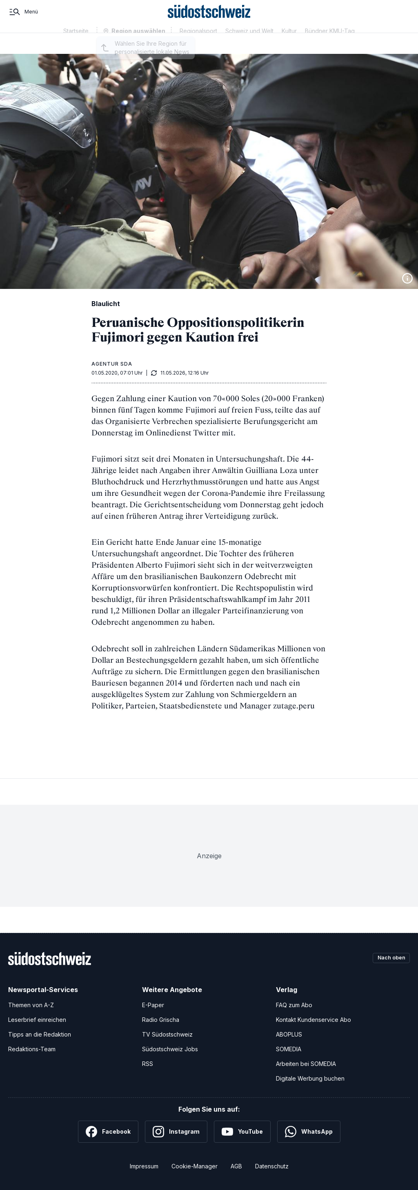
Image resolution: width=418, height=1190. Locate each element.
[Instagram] (176, 1132)
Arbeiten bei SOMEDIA (306, 1063)
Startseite (76, 45)
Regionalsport (198, 45)
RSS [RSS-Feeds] (147, 1063)
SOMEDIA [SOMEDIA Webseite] (288, 1049)
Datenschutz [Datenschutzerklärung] (272, 1166)
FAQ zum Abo (294, 1004)
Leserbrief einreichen (37, 1019)
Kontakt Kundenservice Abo (313, 1019)
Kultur (289, 45)
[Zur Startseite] (209, 19)
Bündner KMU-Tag (330, 45)
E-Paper (153, 1004)
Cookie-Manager (194, 1166)
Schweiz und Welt (249, 45)
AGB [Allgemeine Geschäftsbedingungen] (236, 1166)
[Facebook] (108, 1132)
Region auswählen (138, 46)
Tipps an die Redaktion (39, 1034)
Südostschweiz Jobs (170, 1049)
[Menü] (23, 19)
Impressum (144, 1166)
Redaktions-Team (32, 1049)
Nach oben (389, 958)
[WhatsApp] (308, 1132)
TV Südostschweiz (167, 1034)
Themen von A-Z (31, 1004)
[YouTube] (242, 1132)
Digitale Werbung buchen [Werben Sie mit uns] (310, 1078)
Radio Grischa (160, 1019)
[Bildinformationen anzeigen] (407, 278)
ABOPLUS (289, 1034)
